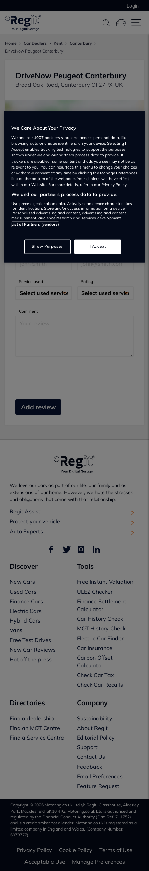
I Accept (98, 246)
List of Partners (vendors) (35, 224)
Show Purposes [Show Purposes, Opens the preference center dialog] (47, 246)
